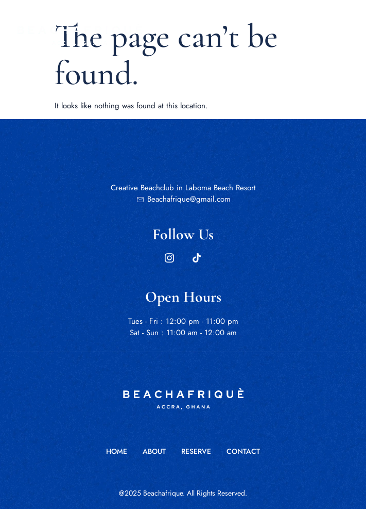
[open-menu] (320, 33)
